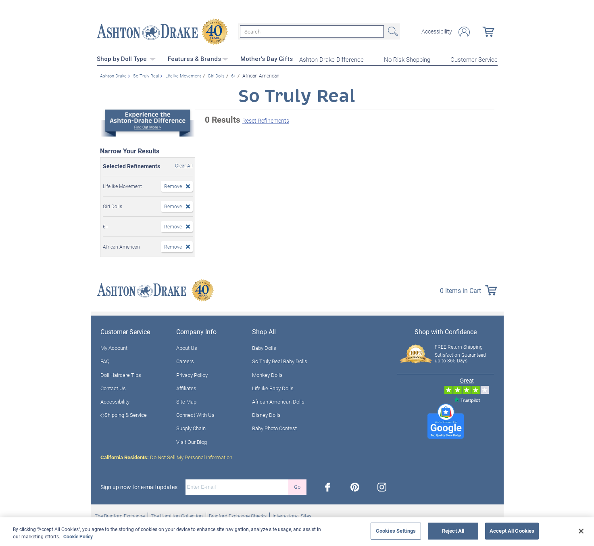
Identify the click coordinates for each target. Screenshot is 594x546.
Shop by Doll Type (126, 58)
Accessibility (436, 31)
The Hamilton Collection (177, 515)
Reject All (453, 530)
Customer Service (474, 59)
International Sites (292, 515)
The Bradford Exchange (120, 515)
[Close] (581, 531)
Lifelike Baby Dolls (273, 387)
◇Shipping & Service (123, 414)
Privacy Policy (192, 374)
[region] (297, 531)
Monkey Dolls (267, 374)
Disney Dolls (266, 414)
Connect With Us (195, 414)
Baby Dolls (264, 347)
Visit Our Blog (191, 441)
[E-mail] (236, 486)
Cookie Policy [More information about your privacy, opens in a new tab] (78, 536)
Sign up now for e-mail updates (138, 486)
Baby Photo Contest (274, 427)
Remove (173, 185)
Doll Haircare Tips (120, 374)
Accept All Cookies (512, 530)
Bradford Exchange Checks (238, 515)
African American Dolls (278, 400)
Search (392, 31)
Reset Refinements (265, 120)
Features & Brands (198, 58)
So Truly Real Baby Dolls (279, 360)
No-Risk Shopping (407, 59)
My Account (113, 347)
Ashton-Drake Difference (331, 59)
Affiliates (186, 387)
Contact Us (113, 387)
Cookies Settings (396, 530)
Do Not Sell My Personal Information (166, 456)
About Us (186, 347)
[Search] (312, 31)
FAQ (105, 360)
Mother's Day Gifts (266, 58)
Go (297, 486)
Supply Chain (191, 427)
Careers (185, 360)
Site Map (186, 400)
